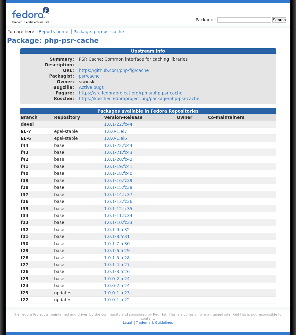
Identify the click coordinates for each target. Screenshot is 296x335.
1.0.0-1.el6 (115, 138)
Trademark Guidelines (154, 323)
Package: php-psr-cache (99, 31)
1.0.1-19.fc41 (118, 166)
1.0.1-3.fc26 (117, 271)
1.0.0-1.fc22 (117, 299)
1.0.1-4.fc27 (117, 264)
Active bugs (91, 87)
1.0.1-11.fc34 (118, 215)
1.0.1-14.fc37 (118, 194)
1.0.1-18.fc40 (118, 173)
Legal (127, 323)
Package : (206, 19)
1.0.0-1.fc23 (117, 292)
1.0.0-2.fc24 (117, 278)
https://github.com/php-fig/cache (114, 70)
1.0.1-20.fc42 (118, 159)
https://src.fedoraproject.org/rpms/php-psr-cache (130, 92)
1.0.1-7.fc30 (117, 243)
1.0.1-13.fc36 (118, 201)
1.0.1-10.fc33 (118, 222)
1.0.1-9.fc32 (117, 229)
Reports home (53, 31)
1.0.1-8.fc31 (117, 236)
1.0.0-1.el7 (115, 131)
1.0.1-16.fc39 (118, 180)
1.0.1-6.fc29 (117, 250)
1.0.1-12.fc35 (118, 208)
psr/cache (89, 76)
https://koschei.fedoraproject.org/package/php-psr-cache (139, 98)
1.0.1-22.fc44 (118, 124)
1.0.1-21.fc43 (118, 152)
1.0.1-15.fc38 (118, 187)
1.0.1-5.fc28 (117, 257)
